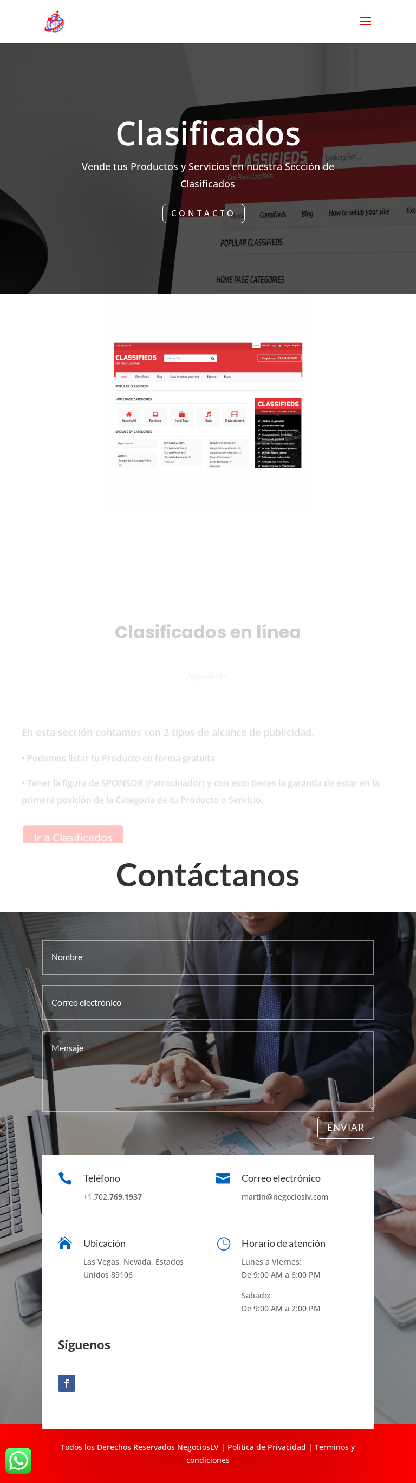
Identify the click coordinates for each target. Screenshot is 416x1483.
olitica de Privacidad (267, 1447)
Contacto (203, 213)
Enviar (346, 1127)
